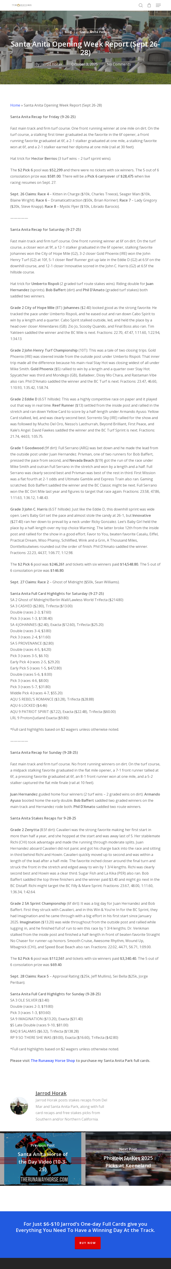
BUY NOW (87, 1243)
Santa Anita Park (92, 32)
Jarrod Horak (51, 64)
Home (15, 105)
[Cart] (149, 5)
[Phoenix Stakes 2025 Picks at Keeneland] (128, 1158)
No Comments (119, 64)
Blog (68, 32)
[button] (158, 5)
